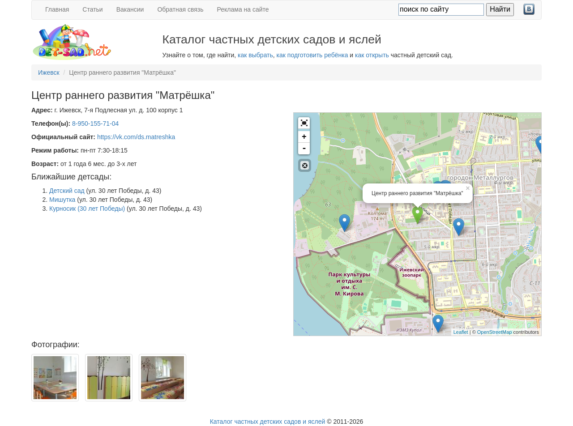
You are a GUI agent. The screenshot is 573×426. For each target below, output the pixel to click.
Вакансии (130, 9)
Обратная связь (180, 9)
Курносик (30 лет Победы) (87, 208)
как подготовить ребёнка (312, 55)
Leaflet (460, 332)
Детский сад (67, 190)
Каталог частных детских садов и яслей (267, 421)
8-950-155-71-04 (95, 123)
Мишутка (62, 199)
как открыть (372, 55)
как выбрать (255, 55)
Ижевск (49, 72)
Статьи (92, 9)
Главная (57, 9)
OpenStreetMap (494, 332)
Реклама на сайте (243, 9)
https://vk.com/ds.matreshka (136, 137)
